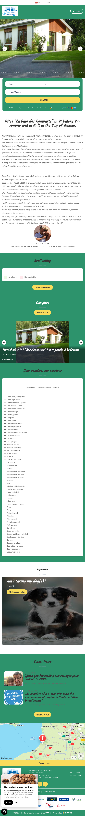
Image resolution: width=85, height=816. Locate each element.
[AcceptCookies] (4, 812)
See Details (7, 359)
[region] (19, 790)
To (45, 84)
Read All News (42, 714)
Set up (17, 802)
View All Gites (42, 312)
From (11, 84)
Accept (8, 802)
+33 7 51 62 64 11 (74, 773)
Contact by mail (73, 775)
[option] (42, 48)
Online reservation (42, 287)
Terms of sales (49, 792)
